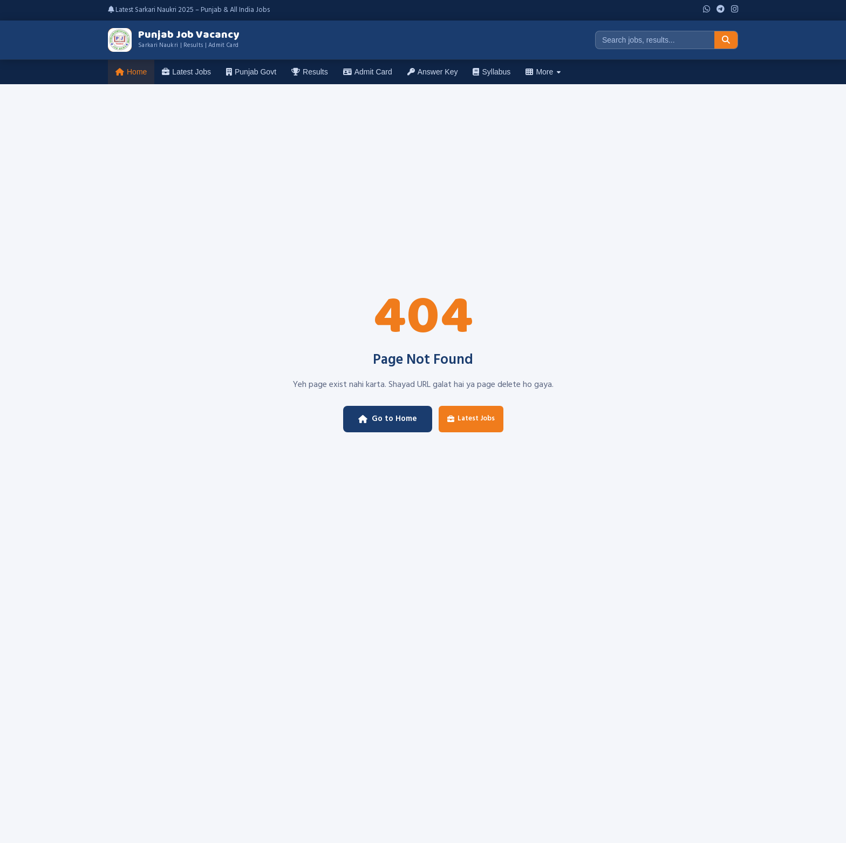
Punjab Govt (251, 71)
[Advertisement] (423, 165)
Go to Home (387, 418)
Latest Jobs (186, 71)
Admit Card (367, 71)
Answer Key (432, 71)
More (543, 71)
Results (309, 71)
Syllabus (491, 71)
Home (131, 71)
